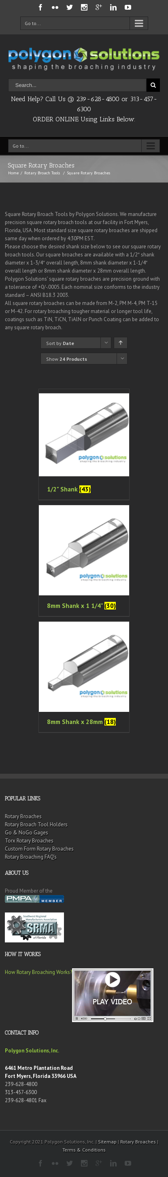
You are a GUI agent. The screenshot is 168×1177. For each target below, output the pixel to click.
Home (13, 173)
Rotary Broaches (23, 816)
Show (66, 359)
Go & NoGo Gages (26, 832)
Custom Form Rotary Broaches (39, 848)
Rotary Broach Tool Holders (36, 824)
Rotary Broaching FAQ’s (31, 856)
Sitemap (107, 1142)
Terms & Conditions (84, 1150)
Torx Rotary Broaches (29, 840)
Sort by (60, 343)
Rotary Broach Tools (42, 173)
